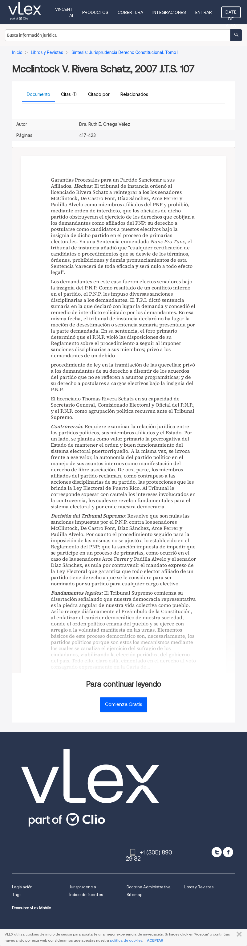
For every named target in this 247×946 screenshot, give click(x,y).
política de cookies (126, 940)
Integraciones (169, 12)
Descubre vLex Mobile (31, 908)
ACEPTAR (155, 940)
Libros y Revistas (198, 887)
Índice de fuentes (86, 894)
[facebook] (228, 852)
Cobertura (130, 12)
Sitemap (134, 894)
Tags (16, 894)
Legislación (22, 887)
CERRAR (238, 934)
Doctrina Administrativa (149, 887)
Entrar (203, 12)
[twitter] (217, 852)
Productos (95, 12)
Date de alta (231, 14)
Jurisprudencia (82, 887)
